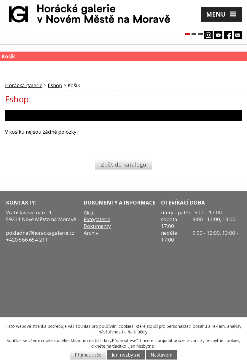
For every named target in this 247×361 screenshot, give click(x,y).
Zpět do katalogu (123, 164)
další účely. (138, 332)
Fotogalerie (97, 219)
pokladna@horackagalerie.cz (40, 232)
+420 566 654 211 (27, 239)
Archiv (91, 232)
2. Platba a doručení (93, 115)
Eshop (55, 85)
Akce (89, 212)
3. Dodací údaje (145, 115)
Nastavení (161, 355)
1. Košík (18, 115)
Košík (13, 66)
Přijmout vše (88, 355)
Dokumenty (97, 226)
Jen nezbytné (126, 355)
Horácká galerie (23, 85)
